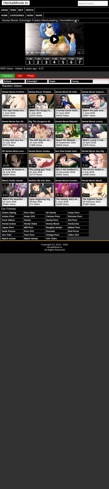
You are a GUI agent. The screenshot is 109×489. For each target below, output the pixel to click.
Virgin (52, 81)
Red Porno (73, 231)
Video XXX (73, 235)
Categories (17, 15)
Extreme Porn (75, 216)
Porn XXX (29, 231)
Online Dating (9, 212)
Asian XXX (29, 216)
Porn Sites (29, 212)
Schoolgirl (32, 81)
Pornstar (50, 231)
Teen (13, 10)
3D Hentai (51, 212)
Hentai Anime (9, 224)
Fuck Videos (8, 220)
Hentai (30, 10)
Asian (4, 10)
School (7, 81)
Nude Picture (8, 231)
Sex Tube (6, 235)
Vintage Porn (52, 235)
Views (30, 15)
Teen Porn (29, 235)
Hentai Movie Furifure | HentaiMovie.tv (21, 92)
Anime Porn (8, 216)
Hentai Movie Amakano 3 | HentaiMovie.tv (50, 151)
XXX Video (51, 238)
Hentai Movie (52, 224)
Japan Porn (8, 227)
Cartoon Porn (53, 216)
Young (75, 81)
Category (7, 75)
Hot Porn (72, 220)
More (39, 15)
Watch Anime (9, 238)
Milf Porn (28, 227)
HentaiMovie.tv (15, 3)
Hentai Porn (52, 220)
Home (4, 15)
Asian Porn (74, 212)
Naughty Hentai (54, 227)
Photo (30, 75)
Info (20, 75)
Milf (20, 10)
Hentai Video (30, 224)
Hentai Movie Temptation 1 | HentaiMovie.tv (51, 92)
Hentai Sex (73, 224)
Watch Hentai (31, 238)
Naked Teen (74, 227)
